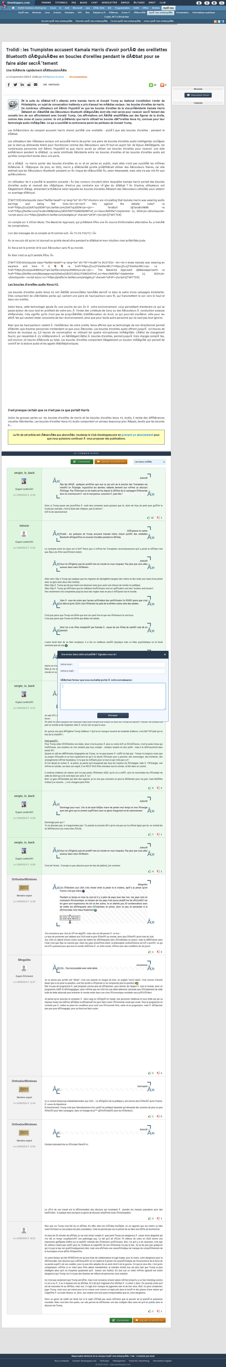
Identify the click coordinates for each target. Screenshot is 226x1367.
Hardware (69, 12)
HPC (80, 12)
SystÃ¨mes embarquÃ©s (161, 12)
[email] (122, 671)
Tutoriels (61, 2)
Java (88, 8)
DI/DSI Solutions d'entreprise (32, 8)
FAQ (73, 2)
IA (60, 8)
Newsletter (109, 2)
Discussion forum (198, 95)
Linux (47, 12)
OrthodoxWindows (24, 886)
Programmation (122, 8)
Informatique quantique (203, 12)
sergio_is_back (24, 479)
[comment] (113, 696)
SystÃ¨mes (168, 8)
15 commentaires (78, 79)
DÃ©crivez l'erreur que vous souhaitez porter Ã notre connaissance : (113, 694)
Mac (87, 12)
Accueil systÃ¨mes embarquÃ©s (56, 21)
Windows (36, 12)
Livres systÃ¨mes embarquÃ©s (159, 21)
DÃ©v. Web (98, 8)
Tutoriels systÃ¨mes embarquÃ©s (91, 21)
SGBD (136, 8)
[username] (122, 664)
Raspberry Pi (99, 12)
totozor (24, 532)
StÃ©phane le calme (53, 79)
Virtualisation (182, 12)
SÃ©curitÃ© (139, 12)
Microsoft (77, 8)
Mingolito (24, 966)
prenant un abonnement (137, 437)
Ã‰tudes (139, 2)
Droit (152, 2)
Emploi (125, 2)
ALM (67, 8)
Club (162, 2)
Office (145, 8)
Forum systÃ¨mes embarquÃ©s (126, 21)
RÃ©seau (113, 12)
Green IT (125, 12)
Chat (94, 2)
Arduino (57, 12)
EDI (109, 8)
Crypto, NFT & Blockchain (116, 17)
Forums (46, 2)
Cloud (53, 8)
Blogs (83, 2)
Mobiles (156, 8)
